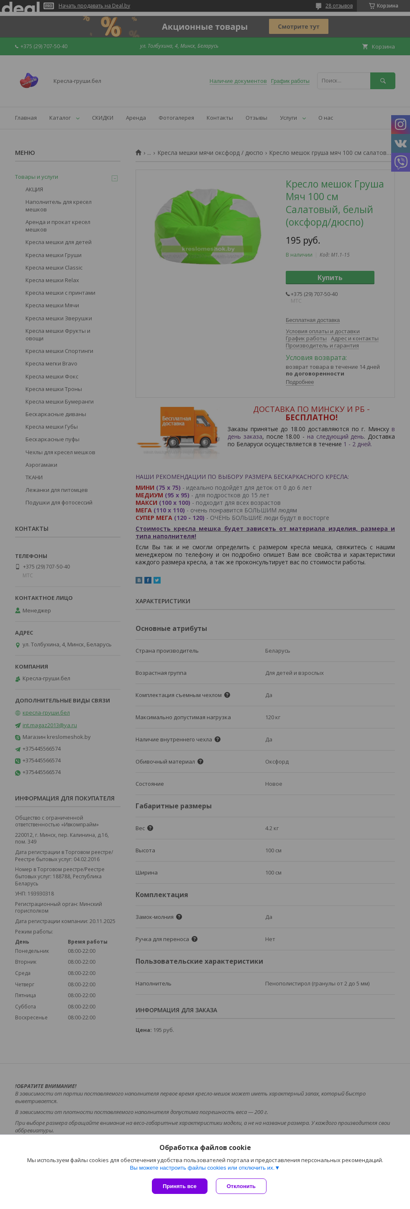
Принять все (180, 1186)
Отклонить (241, 1186)
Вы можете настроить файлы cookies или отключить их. (202, 1168)
